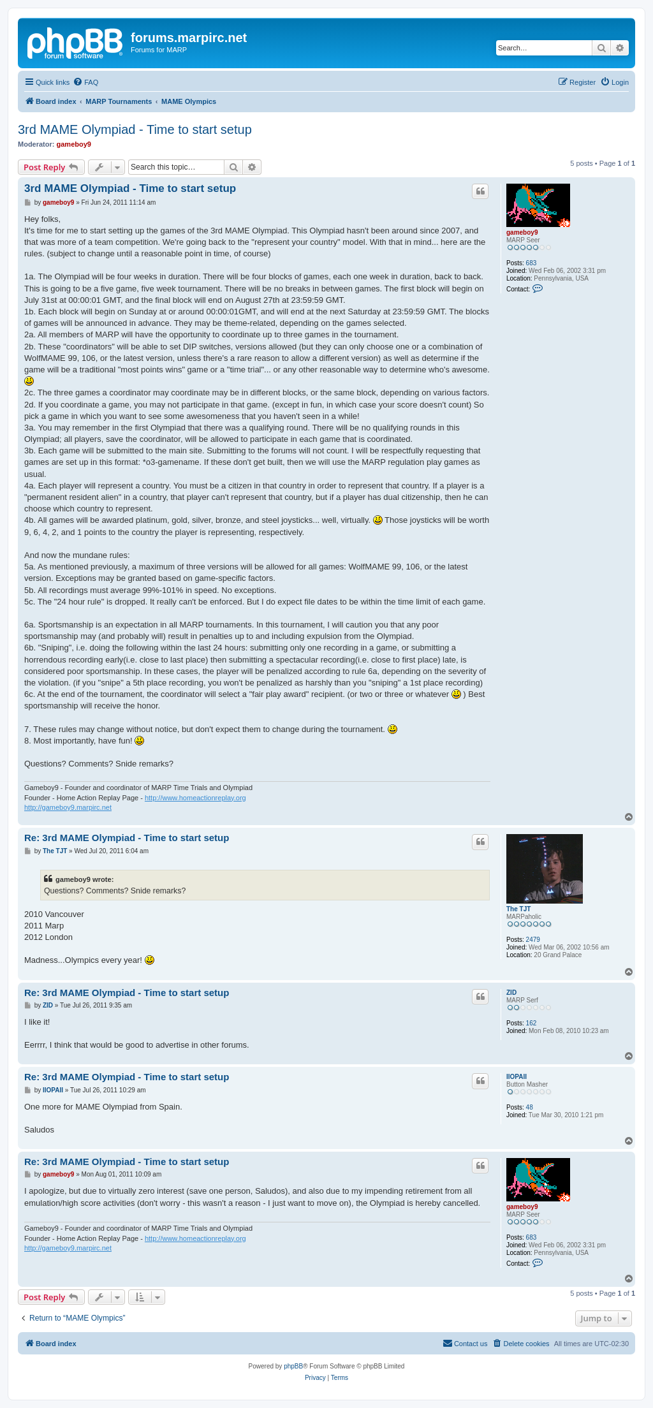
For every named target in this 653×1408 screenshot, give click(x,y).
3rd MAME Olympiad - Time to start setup (135, 129)
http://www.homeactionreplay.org (195, 798)
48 (529, 1107)
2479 (533, 939)
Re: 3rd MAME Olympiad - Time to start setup (126, 837)
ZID (511, 992)
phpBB (293, 1366)
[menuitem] (85, 82)
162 (531, 1023)
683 (531, 263)
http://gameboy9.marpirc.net (68, 807)
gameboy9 (74, 144)
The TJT (518, 909)
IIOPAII (516, 1076)
